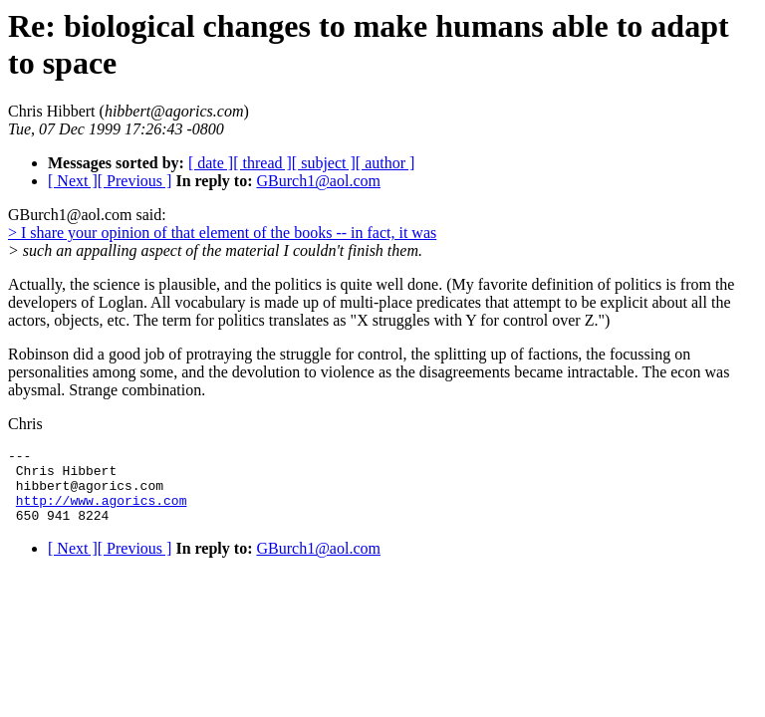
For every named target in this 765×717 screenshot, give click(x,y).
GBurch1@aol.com (318, 180)
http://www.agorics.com (101, 512)
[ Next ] (73, 180)
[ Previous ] (135, 180)
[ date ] (210, 162)
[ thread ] (262, 162)
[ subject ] (324, 162)
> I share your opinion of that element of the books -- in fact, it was (222, 232)
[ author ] (385, 162)
